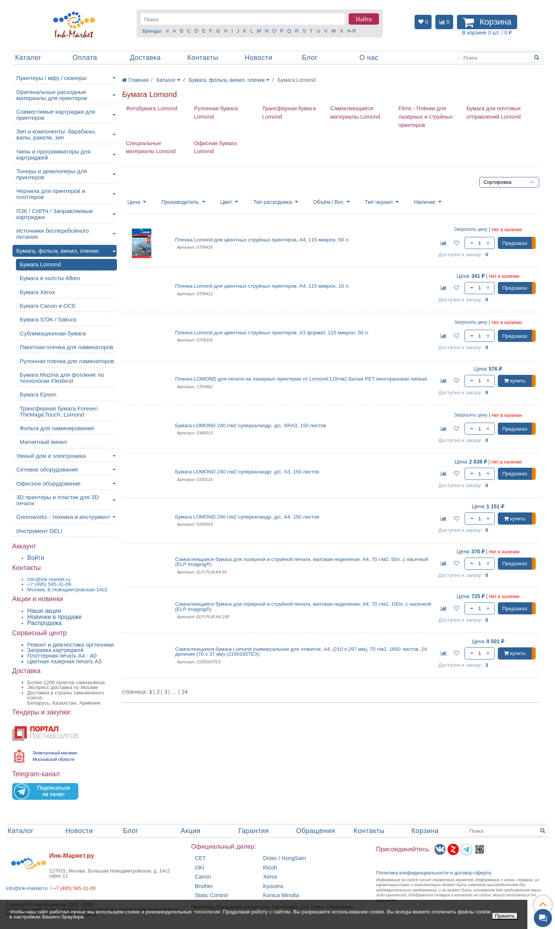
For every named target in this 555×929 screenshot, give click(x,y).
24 (185, 692)
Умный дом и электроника (51, 456)
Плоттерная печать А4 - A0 (62, 656)
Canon (203, 877)
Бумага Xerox (37, 292)
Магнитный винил (43, 442)
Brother (204, 886)
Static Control (211, 895)
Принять (505, 916)
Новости (258, 57)
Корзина (425, 831)
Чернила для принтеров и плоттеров (50, 194)
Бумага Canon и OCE (48, 305)
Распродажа (44, 623)
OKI (199, 868)
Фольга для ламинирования (57, 428)
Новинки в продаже (54, 617)
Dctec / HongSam (284, 858)
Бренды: (152, 31)
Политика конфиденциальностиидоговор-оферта (433, 873)
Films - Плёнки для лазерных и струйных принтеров (425, 116)
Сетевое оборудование (47, 469)
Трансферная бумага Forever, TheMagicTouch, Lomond (59, 411)
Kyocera (273, 886)
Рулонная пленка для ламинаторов (67, 361)
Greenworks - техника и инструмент (63, 517)
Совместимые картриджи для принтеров (55, 114)
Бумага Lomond (40, 264)
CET (200, 858)
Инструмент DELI (39, 531)
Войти (35, 558)
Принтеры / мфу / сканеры (51, 78)
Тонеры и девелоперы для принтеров (51, 174)
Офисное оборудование (48, 483)
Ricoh (270, 868)
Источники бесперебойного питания (52, 233)
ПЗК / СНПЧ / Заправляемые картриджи (54, 214)
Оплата (85, 57)
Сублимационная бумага (53, 333)
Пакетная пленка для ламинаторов (66, 347)
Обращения (315, 831)
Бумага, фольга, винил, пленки (57, 251)
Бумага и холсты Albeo (50, 278)
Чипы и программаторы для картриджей (53, 154)
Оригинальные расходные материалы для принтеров (51, 95)
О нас (368, 57)
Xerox (270, 877)
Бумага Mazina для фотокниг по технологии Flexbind (62, 377)
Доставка (145, 57)
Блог (310, 57)
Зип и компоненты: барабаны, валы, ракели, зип (56, 134)
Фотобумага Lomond (151, 108)
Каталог (28, 57)
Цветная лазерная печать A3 (64, 661)
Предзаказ (514, 243)
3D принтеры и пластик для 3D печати (57, 500)
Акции (191, 831)
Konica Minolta (281, 895)
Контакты (202, 57)
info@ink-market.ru (27, 888)
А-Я (351, 31)
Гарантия (254, 831)
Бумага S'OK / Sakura (48, 319)
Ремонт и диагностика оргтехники (70, 645)
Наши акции (44, 611)
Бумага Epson (38, 394)
